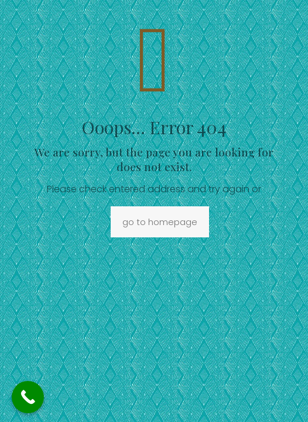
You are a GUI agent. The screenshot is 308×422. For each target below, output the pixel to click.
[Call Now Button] (28, 397)
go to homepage (159, 222)
